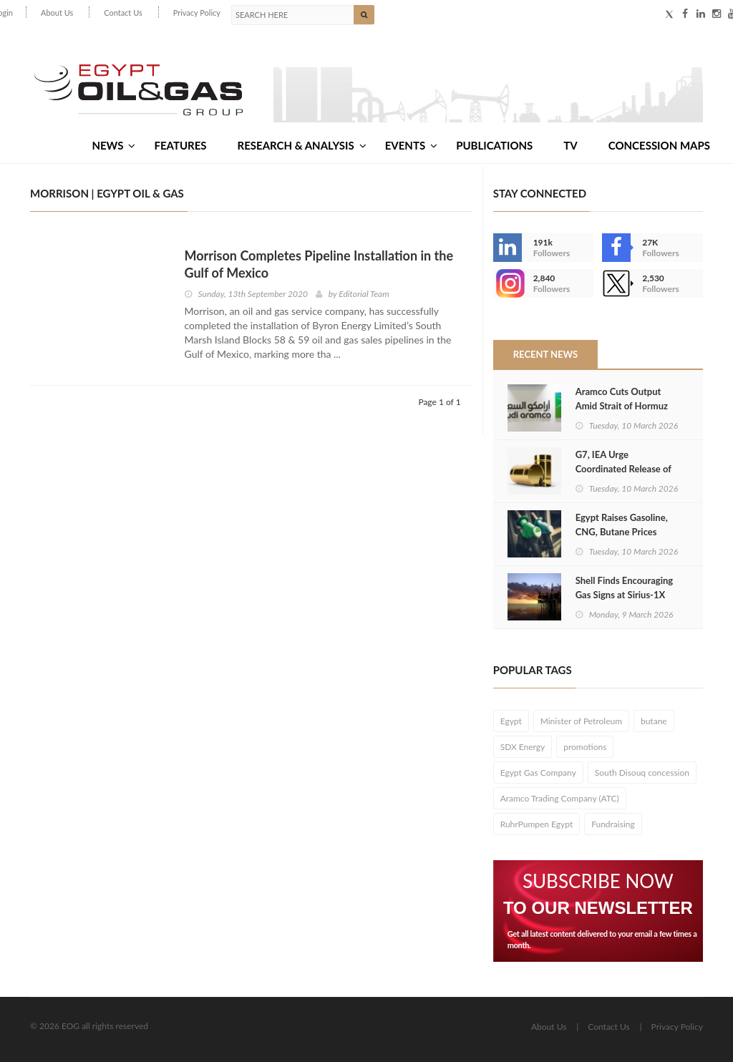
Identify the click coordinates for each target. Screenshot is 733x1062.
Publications (494, 145)
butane (654, 721)
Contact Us (123, 12)
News (113, 145)
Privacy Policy (196, 12)
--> (507, 283)
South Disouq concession (642, 772)
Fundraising (613, 824)
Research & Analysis (302, 145)
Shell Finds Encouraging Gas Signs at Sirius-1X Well (625, 595)
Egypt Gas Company (538, 772)
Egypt (511, 721)
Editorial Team (364, 293)
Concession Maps (659, 145)
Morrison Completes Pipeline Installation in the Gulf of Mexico (319, 264)
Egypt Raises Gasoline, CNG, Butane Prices (622, 524)
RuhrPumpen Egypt (536, 824)
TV (570, 145)
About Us (57, 12)
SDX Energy (522, 746)
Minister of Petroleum (581, 721)
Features (180, 145)
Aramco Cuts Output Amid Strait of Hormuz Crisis (622, 406)
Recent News (545, 354)
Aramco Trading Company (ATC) (559, 798)
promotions (584, 746)
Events (411, 145)
